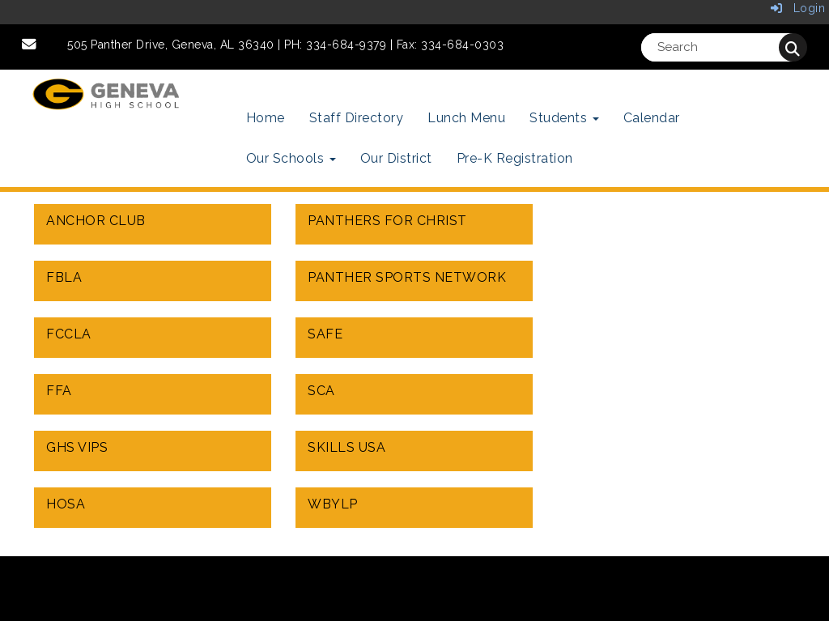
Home (265, 117)
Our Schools (291, 158)
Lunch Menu (466, 117)
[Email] (29, 44)
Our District (396, 158)
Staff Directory (356, 117)
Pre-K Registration (515, 158)
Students (564, 117)
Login (798, 8)
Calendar (651, 117)
